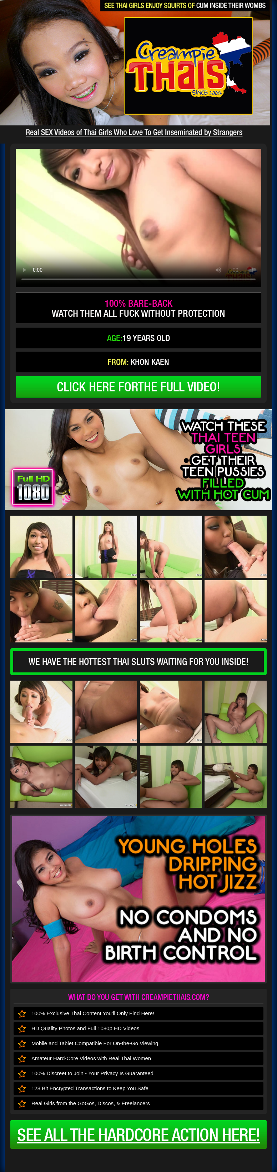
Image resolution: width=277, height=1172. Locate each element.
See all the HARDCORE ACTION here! (138, 1135)
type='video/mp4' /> (138, 218)
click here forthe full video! (138, 386)
